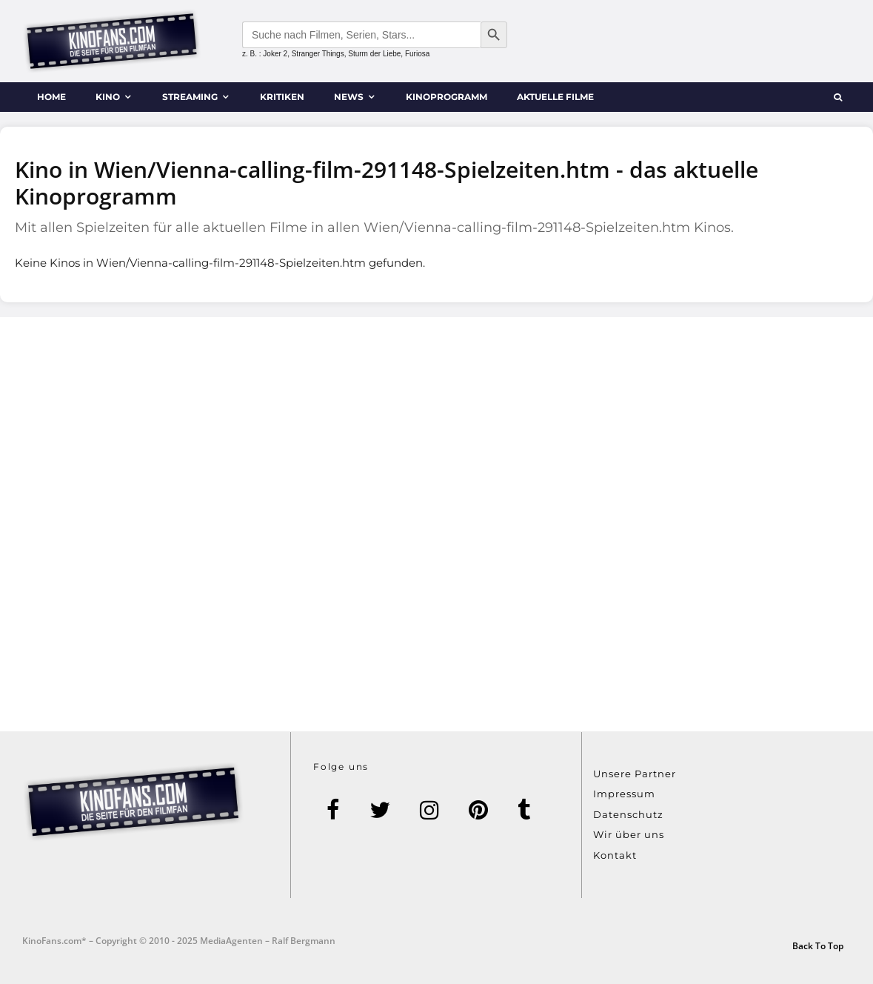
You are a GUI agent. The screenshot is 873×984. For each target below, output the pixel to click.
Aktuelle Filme (555, 96)
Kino (108, 96)
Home (51, 96)
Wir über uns (628, 834)
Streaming (190, 96)
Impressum (624, 794)
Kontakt (615, 855)
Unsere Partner (634, 773)
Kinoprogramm (446, 96)
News (349, 96)
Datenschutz (628, 814)
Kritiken (282, 96)
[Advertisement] (436, 524)
